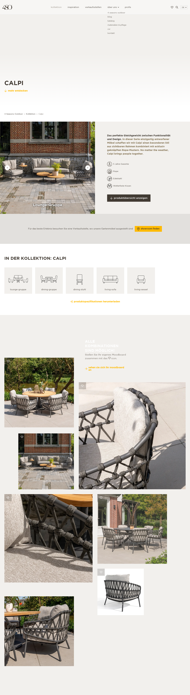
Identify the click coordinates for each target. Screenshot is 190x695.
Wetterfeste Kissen (122, 192)
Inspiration (73, 7)
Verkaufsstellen (93, 7)
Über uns (113, 7)
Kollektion (56, 7)
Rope (115, 177)
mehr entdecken (16, 97)
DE (184, 7)
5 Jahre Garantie (121, 170)
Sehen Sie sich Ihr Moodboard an (104, 381)
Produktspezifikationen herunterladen (95, 307)
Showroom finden (148, 235)
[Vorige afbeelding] (7, 167)
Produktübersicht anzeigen (128, 204)
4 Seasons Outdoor (13, 114)
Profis (128, 7)
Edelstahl (117, 185)
